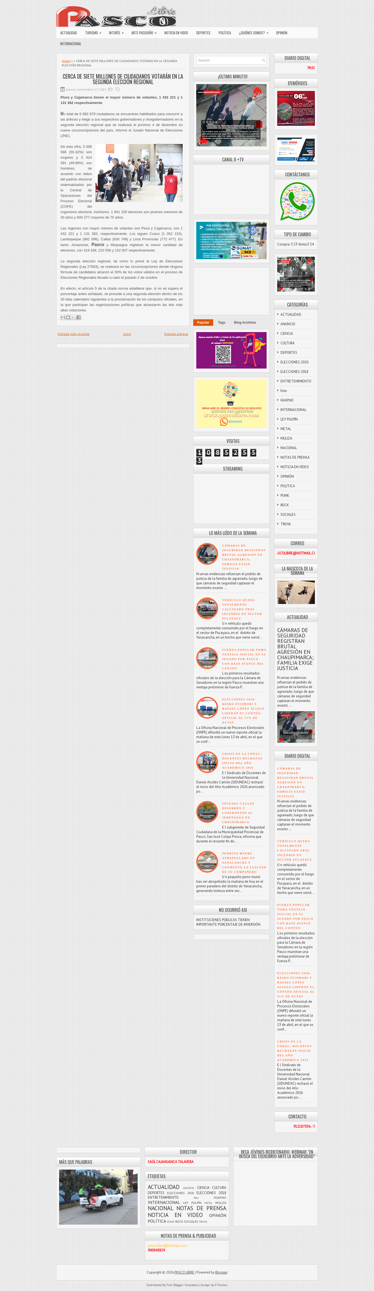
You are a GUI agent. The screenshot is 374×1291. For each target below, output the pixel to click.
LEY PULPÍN (289, 419)
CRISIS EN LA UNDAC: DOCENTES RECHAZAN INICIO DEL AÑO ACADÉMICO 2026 (294, 1051)
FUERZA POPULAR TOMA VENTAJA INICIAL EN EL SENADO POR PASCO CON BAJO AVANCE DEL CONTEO (244, 659)
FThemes (221, 1285)
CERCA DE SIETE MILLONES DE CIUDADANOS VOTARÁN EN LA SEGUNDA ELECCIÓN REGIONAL (123, 78)
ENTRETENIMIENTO (295, 381)
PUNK (284, 495)
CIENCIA (286, 333)
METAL (285, 429)
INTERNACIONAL (70, 43)
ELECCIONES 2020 (294, 362)
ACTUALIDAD (68, 32)
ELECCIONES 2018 (294, 371)
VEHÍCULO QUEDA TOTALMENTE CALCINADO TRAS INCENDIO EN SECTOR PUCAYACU (242, 609)
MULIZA (286, 438)
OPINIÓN (281, 32)
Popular (203, 322)
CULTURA (287, 343)
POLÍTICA (225, 32)
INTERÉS (118, 31)
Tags (221, 322)
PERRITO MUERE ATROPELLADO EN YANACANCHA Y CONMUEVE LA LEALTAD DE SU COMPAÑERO (244, 862)
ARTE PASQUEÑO (145, 31)
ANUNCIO (287, 324)
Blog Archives (245, 322)
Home (66, 61)
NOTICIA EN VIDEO (176, 32)
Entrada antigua (176, 334)
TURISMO (95, 31)
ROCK (284, 505)
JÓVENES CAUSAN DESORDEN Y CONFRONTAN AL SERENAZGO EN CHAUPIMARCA (238, 813)
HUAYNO (287, 400)
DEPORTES (203, 32)
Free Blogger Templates (182, 1285)
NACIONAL (288, 448)
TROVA (285, 524)
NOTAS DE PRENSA (295, 457)
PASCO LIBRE (184, 1272)
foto (283, 390)
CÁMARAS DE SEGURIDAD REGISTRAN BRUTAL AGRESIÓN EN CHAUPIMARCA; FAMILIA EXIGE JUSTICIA (295, 649)
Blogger (221, 1272)
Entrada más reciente (74, 334)
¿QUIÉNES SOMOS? (255, 31)
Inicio (127, 334)
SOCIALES (287, 514)
